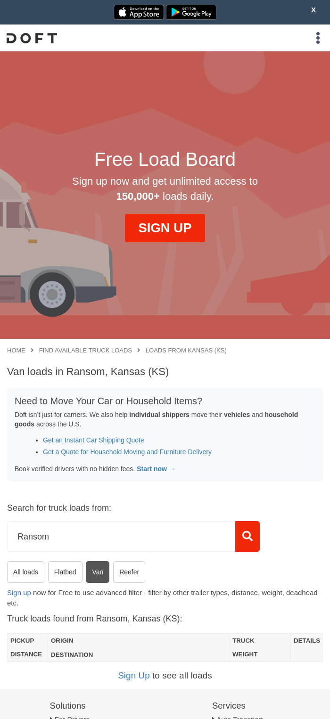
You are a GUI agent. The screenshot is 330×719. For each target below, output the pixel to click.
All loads (25, 572)
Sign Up (134, 675)
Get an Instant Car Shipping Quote (93, 440)
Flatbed (65, 572)
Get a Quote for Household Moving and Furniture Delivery (127, 452)
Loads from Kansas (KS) (186, 350)
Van (97, 572)
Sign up (19, 592)
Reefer (129, 572)
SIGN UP (164, 228)
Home (16, 350)
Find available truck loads (85, 350)
